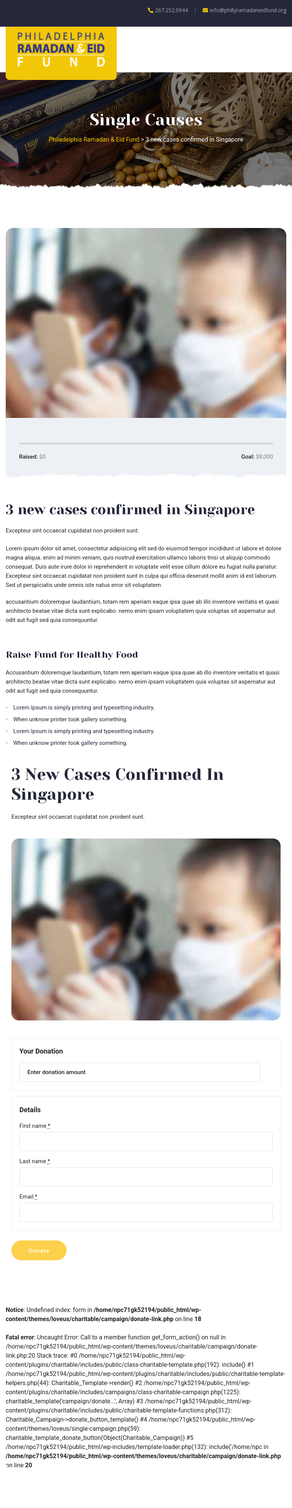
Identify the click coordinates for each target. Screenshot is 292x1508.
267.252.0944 (168, 10)
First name (34, 1125)
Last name (34, 1161)
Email (28, 1196)
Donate (39, 1250)
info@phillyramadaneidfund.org (244, 10)
